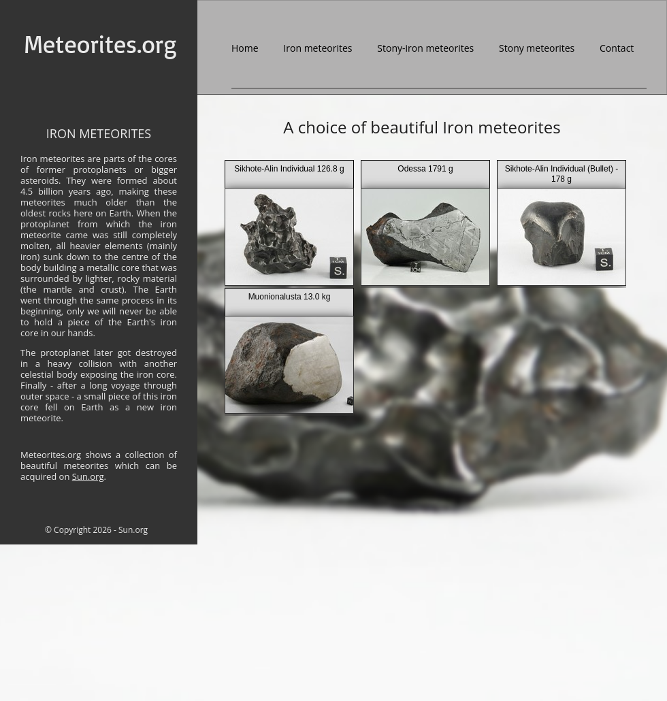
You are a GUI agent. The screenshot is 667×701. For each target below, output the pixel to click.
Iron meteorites (317, 48)
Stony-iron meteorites (425, 48)
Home (245, 48)
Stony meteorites (536, 48)
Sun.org (88, 476)
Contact (617, 48)
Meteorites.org (100, 45)
